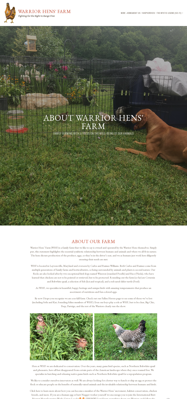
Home (107, 13)
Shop (129, 13)
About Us (117, 13)
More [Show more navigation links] (180, 13)
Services (138, 13)
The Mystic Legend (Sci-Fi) (159, 13)
